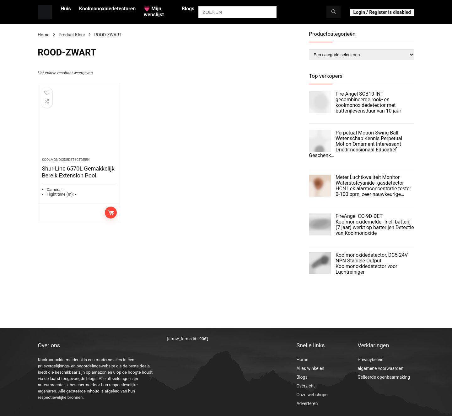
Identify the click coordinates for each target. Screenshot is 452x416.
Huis (66, 9)
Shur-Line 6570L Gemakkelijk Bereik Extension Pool (78, 172)
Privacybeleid (371, 359)
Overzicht (305, 385)
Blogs (187, 9)
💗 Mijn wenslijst (154, 12)
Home (44, 34)
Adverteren (307, 403)
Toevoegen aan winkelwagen (111, 212)
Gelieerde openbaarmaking (384, 377)
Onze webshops (311, 394)
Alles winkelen (310, 368)
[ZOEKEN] (333, 12)
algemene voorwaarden (380, 368)
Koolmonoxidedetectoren (107, 9)
